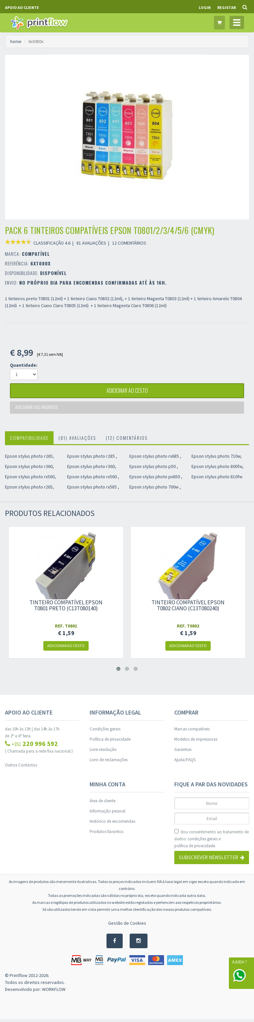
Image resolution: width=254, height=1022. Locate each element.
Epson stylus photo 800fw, (217, 469)
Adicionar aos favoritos (37, 409)
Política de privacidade (110, 742)
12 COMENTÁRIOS (129, 243)
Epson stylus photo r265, (29, 459)
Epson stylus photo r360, (29, 469)
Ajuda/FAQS (184, 762)
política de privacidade (194, 848)
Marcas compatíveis (192, 731)
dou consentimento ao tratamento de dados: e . (211, 842)
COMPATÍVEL (36, 253)
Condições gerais (105, 731)
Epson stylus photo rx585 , (93, 489)
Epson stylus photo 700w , (155, 489)
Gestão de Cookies (127, 926)
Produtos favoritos (106, 834)
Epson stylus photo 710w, (216, 459)
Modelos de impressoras (195, 742)
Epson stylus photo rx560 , (93, 479)
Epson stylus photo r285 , (92, 459)
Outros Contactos (21, 767)
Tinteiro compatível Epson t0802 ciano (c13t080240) (188, 608)
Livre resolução (103, 752)
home (15, 41)
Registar (226, 7)
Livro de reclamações (109, 762)
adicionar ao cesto (127, 391)
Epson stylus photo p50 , (153, 469)
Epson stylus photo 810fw (216, 479)
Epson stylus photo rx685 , (155, 459)
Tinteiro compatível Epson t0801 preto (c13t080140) (66, 608)
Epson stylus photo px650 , (155, 479)
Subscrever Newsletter (211, 860)
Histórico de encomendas (112, 824)
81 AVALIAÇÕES (91, 243)
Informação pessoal (107, 813)
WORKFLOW (53, 992)
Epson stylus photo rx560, (30, 479)
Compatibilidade (29, 440)
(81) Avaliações (77, 440)
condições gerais (203, 841)
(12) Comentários (127, 440)
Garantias (182, 752)
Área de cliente (102, 803)
